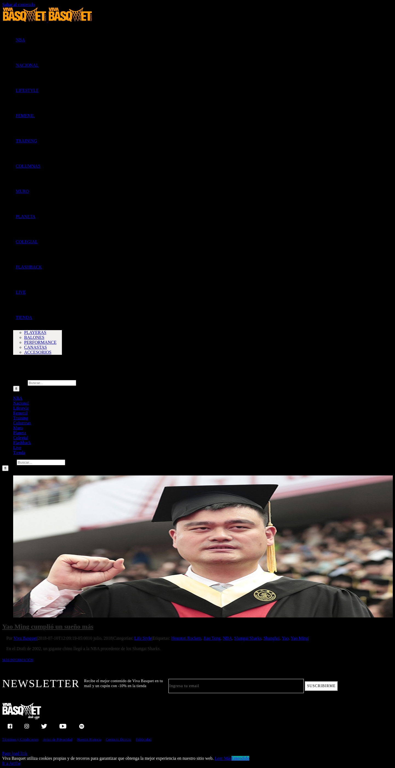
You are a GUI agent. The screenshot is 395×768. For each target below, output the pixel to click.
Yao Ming (299, 638)
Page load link (14, 753)
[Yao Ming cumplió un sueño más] (203, 546)
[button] (15, 367)
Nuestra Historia (89, 739)
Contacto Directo (118, 739)
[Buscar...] (52, 383)
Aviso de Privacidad (57, 739)
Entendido (240, 758)
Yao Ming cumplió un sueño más (47, 626)
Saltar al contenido (18, 4)
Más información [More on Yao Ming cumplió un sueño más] (17, 660)
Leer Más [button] (223, 758)
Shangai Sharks (247, 638)
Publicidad (143, 739)
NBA (227, 638)
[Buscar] (16, 389)
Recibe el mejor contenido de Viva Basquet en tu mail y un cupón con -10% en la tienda (123, 683)
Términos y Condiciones (20, 739)
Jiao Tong (212, 638)
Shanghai (272, 638)
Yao (285, 638)
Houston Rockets (186, 638)
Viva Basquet (25, 638)
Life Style (143, 638)
